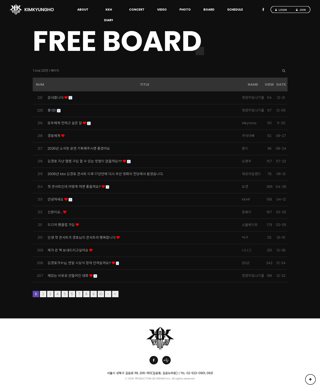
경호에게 (54, 135)
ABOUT (82, 9)
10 (101, 294)
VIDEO (162, 9)
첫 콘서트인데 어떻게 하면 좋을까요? (74, 186)
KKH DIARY (108, 14)
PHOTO (185, 9)
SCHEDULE (235, 9)
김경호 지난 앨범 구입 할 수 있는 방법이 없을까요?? (85, 161)
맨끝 (115, 294)
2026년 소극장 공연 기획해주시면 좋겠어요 (79, 148)
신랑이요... (55, 212)
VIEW (269, 84)
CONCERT (136, 9)
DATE (281, 84)
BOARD (208, 9)
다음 (108, 294)
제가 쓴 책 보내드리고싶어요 (68, 250)
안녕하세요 (56, 199)
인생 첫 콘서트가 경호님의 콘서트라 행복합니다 (82, 237)
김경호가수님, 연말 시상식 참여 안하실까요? (80, 263)
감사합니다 (56, 97)
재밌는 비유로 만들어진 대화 (68, 275)
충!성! (52, 110)
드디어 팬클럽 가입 (62, 224)
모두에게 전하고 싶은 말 (65, 123)
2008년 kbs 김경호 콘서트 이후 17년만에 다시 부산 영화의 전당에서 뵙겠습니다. (105, 173)
